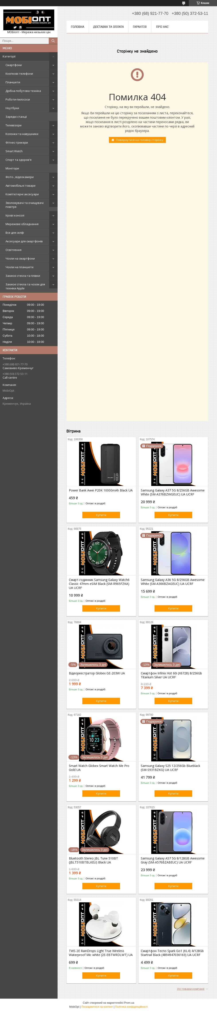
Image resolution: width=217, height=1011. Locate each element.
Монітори (12, 168)
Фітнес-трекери (17, 142)
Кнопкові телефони (19, 74)
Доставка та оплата (108, 26)
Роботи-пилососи (18, 99)
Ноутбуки (12, 108)
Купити (101, 515)
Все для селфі (15, 233)
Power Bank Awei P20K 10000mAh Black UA (101, 490)
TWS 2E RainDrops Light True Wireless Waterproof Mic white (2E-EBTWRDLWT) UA (101, 953)
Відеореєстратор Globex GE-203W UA (97, 673)
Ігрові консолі (15, 215)
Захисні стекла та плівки (23, 276)
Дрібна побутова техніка (23, 91)
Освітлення (13, 250)
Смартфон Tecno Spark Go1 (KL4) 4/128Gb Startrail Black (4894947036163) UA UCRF (172, 953)
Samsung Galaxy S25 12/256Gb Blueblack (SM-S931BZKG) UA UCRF (170, 768)
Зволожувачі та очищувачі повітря (25, 205)
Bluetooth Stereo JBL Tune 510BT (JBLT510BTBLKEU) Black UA (93, 860)
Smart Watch (14, 151)
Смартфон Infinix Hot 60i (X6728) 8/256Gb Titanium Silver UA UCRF (171, 675)
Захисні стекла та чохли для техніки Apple (25, 286)
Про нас (162, 26)
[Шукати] (53, 41)
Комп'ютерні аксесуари (22, 194)
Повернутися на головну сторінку (139, 140)
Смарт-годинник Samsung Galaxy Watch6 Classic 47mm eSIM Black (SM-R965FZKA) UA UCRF (99, 584)
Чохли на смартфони (20, 258)
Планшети (13, 82)
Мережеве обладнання (22, 224)
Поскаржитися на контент (97, 1006)
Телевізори (13, 125)
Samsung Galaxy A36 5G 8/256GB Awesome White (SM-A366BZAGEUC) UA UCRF (173, 582)
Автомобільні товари (20, 186)
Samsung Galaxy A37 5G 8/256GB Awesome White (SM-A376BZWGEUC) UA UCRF (173, 492)
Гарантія (140, 26)
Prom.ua (129, 1002)
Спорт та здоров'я (18, 160)
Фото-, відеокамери (20, 177)
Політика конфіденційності (131, 1006)
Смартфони (14, 65)
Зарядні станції (16, 117)
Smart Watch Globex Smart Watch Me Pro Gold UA (99, 768)
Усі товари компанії (190, 989)
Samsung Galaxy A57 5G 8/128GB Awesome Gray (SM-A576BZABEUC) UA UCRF (173, 860)
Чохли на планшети (19, 267)
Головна (77, 26)
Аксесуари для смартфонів (24, 241)
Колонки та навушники (22, 134)
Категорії (9, 56)
